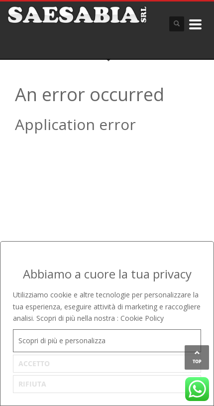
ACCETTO (34, 363)
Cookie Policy (142, 318)
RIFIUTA (32, 384)
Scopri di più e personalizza (62, 340)
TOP (197, 361)
